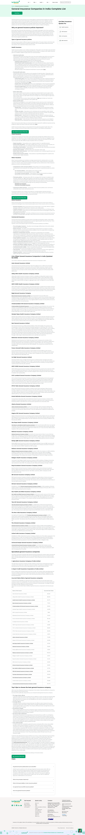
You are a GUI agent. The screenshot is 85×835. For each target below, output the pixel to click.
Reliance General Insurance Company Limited (22, 451)
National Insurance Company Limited (20, 434)
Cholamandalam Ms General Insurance (20, 306)
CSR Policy (37, 813)
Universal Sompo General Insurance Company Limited (24, 545)
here (44, 69)
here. (30, 82)
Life (47, 2)
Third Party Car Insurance (20, 183)
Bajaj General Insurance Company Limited (21, 295)
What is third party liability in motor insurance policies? (25, 783)
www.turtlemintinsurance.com (20, 742)
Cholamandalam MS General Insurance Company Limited (25, 606)
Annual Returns (38, 810)
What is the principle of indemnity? (21, 779)
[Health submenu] (43, 2)
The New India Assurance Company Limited (37, 515)
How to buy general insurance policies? (21, 790)
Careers (36, 808)
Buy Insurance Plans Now (18, 756)
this (38, 98)
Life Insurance (64, 31)
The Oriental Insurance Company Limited (22, 677)
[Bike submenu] (36, 2)
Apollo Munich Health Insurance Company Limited (24, 600)
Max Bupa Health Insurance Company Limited (23, 643)
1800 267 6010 (51, 811)
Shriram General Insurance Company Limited (31, 486)
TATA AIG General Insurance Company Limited (23, 671)
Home (13, 6)
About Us (37, 803)
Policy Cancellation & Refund (40, 807)
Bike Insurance (64, 40)
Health (41, 2)
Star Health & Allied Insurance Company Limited (23, 668)
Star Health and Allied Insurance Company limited (23, 494)
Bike (34, 2)
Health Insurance (65, 27)
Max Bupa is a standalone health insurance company (23, 425)
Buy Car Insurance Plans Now (19, 197)
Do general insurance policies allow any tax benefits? (24, 766)
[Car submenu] (29, 2)
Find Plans (17, 13)
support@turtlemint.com (53, 812)
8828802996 (65, 811)
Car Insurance (64, 36)
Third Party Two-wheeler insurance (22, 185)
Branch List (37, 816)
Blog (36, 804)
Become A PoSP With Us (65, 2)
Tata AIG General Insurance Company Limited (22, 504)
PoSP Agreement (38, 809)
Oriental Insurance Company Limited (20, 525)
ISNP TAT (37, 814)
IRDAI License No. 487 (66, 803)
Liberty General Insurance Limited (19, 406)
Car (28, 2)
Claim (36, 805)
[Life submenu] (48, 2)
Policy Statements (61, 827)
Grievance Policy (38, 812)
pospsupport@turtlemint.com (54, 816)
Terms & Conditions (69, 827)
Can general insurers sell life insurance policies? (23, 786)
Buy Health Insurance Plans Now (20, 131)
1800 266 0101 (51, 815)
